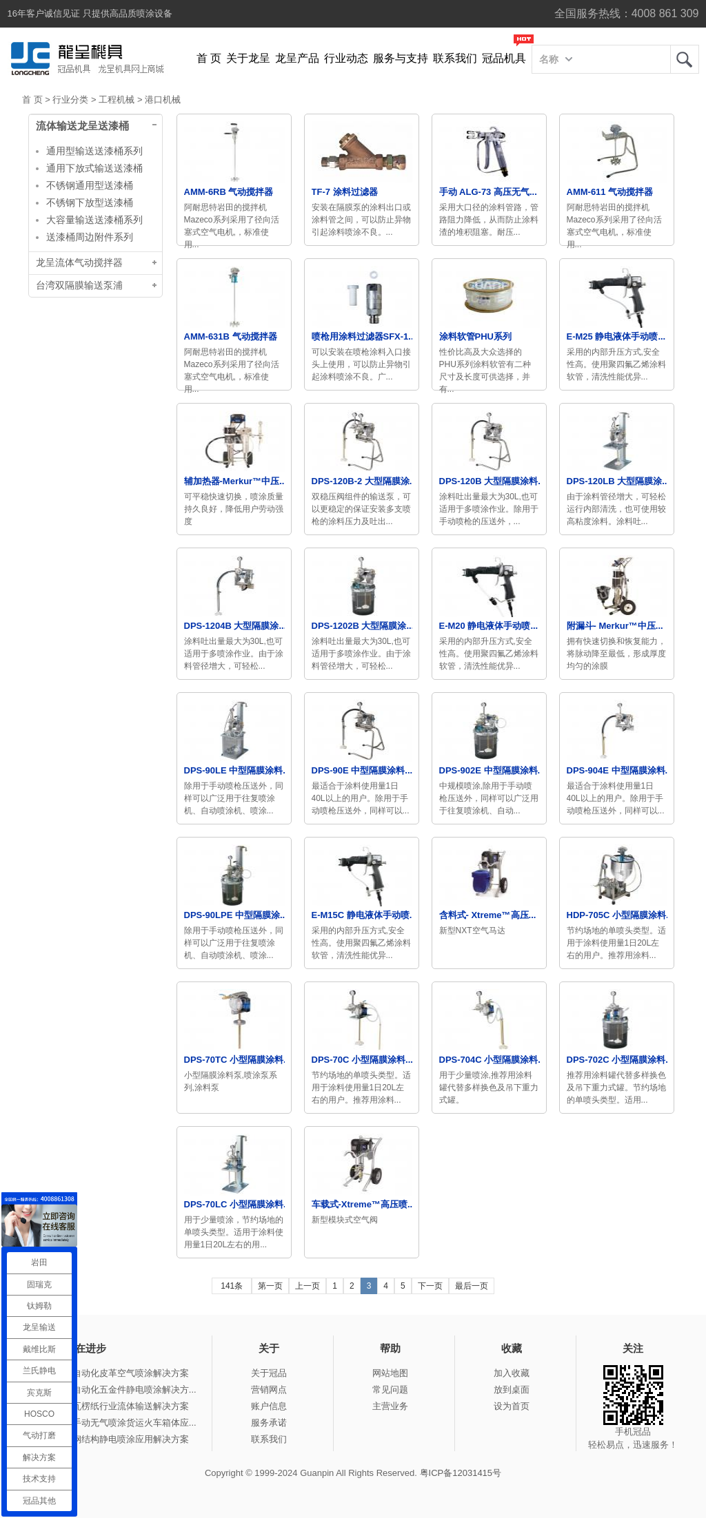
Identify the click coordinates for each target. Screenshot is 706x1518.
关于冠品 (269, 1373)
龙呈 (684, 59)
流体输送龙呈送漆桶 (82, 126)
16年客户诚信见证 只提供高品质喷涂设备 (90, 13)
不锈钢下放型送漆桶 (89, 202)
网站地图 (390, 1373)
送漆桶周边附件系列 (89, 236)
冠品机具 (504, 58)
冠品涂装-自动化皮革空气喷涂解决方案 (111, 1373)
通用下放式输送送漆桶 (94, 168)
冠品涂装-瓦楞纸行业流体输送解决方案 (111, 1406)
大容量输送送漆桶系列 (94, 219)
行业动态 (346, 58)
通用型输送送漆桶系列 (94, 150)
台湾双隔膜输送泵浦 (79, 285)
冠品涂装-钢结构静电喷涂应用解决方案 (111, 1439)
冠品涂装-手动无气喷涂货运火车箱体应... (115, 1422)
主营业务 (390, 1406)
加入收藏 (512, 1373)
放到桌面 (512, 1389)
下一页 (430, 1286)
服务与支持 (400, 58)
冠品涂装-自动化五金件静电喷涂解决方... (115, 1389)
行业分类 (70, 99)
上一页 (307, 1286)
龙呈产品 (297, 58)
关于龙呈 (248, 58)
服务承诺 (269, 1422)
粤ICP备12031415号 (461, 1473)
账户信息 (269, 1406)
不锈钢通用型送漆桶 (89, 185)
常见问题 (390, 1389)
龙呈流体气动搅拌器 (79, 263)
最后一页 (471, 1286)
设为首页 (512, 1406)
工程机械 (116, 99)
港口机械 (163, 99)
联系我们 (455, 58)
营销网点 (269, 1389)
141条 (232, 1286)
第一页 (270, 1286)
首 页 (208, 58)
